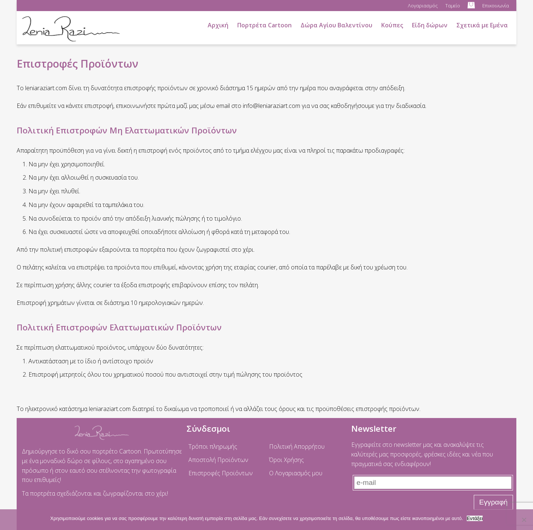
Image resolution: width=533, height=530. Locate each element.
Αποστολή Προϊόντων (218, 460)
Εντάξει (475, 518)
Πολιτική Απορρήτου (297, 446)
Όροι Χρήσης (286, 460)
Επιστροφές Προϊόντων (220, 473)
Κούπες (392, 25)
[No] (523, 519)
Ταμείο (452, 5)
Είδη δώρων (429, 25)
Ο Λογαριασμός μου (295, 473)
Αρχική (218, 25)
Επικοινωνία (495, 5)
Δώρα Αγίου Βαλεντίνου (336, 25)
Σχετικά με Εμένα (482, 25)
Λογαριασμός (423, 5)
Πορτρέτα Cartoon (264, 25)
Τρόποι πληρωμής (212, 446)
